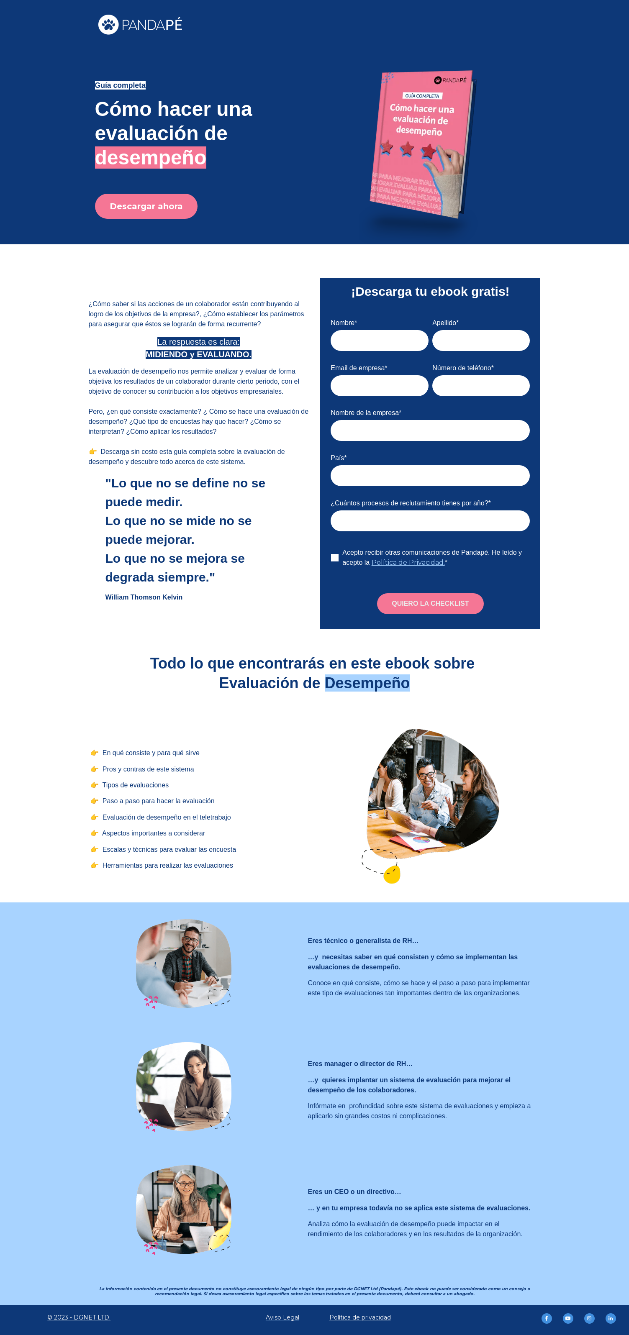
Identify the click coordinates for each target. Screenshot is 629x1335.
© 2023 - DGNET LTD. (78, 1317)
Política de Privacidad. (408, 562)
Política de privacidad (360, 1317)
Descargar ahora (146, 206)
